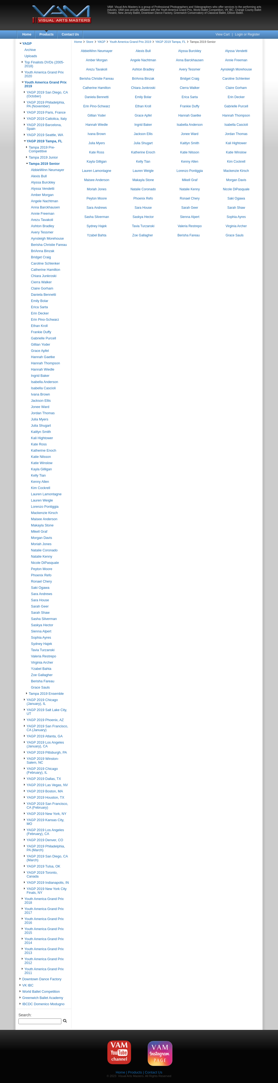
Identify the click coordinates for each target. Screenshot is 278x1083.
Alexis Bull (39, 176)
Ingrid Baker (40, 376)
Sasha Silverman (44, 619)
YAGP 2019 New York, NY (47, 814)
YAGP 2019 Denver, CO (45, 840)
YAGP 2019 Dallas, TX (44, 779)
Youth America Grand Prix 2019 (130, 41)
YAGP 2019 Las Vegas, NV (47, 785)
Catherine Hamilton (45, 270)
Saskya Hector (42, 625)
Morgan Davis (41, 538)
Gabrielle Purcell (43, 338)
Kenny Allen (40, 482)
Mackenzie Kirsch (44, 513)
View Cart (223, 34)
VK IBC (27, 985)
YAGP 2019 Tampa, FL (44, 141)
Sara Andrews (41, 594)
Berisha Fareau (42, 681)
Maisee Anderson (44, 519)
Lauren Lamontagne (46, 494)
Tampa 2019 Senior (44, 164)
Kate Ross (39, 444)
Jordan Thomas (43, 413)
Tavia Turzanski (43, 650)
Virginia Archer (42, 662)
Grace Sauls (40, 687)
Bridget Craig (41, 257)
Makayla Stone (42, 525)
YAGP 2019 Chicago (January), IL (42, 702)
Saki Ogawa (40, 588)
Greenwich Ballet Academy (42, 998)
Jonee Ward (40, 407)
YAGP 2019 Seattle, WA (45, 135)
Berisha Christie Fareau (49, 245)
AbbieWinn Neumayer (47, 170)
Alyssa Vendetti (42, 189)
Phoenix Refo (41, 575)
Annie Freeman (42, 214)
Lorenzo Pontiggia (45, 507)
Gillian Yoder (40, 344)
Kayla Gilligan (41, 469)
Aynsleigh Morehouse (47, 238)
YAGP (27, 44)
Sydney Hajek (41, 644)
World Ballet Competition (41, 992)
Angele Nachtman (44, 201)
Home (26, 34)
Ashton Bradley (42, 226)
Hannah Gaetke (43, 357)
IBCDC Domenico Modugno (43, 1004)
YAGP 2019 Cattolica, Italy (47, 119)
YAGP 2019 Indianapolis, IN (48, 883)
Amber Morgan (42, 195)
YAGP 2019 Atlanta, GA (45, 736)
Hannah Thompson (45, 363)
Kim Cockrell (40, 488)
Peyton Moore (41, 569)
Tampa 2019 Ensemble (46, 694)
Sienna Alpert (41, 631)
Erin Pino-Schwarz (45, 320)
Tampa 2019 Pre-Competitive (42, 149)
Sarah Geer (40, 606)
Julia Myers (39, 419)
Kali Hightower (42, 438)
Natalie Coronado (44, 550)
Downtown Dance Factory (41, 979)
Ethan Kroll (39, 326)
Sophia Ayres (41, 637)
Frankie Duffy (41, 332)
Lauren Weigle (42, 500)
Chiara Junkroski (43, 276)
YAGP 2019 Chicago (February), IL (42, 771)
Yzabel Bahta (41, 669)
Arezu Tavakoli (42, 220)
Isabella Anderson (44, 382)
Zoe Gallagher (42, 675)
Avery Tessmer (42, 232)
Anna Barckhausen (45, 207)
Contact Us (70, 34)
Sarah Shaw (40, 613)
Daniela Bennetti (43, 295)
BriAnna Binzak (42, 251)
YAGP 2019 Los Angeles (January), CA (45, 744)
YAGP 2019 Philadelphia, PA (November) (46, 104)
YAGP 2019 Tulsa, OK (43, 866)
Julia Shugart (41, 426)
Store (89, 41)
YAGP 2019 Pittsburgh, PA (47, 752)
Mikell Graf (39, 532)
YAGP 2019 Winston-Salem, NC (43, 760)
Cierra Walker (41, 282)
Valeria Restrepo (43, 656)
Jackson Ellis (41, 401)
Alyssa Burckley (43, 182)
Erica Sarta (39, 307)
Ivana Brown (40, 394)
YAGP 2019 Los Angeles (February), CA (45, 832)
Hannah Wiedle (42, 369)
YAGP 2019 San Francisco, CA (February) (47, 805)
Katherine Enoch (43, 450)
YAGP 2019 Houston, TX (45, 797)
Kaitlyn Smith (41, 432)
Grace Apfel (40, 351)
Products (46, 34)
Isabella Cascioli (43, 388)
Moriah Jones (41, 544)
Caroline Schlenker (45, 263)
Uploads (30, 56)
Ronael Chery (41, 581)
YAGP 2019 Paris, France (46, 112)
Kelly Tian (38, 475)
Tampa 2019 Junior (43, 157)
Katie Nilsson (41, 457)
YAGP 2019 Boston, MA (45, 791)
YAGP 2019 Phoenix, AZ (45, 720)
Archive (30, 50)
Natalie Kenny (41, 556)
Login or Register (247, 34)
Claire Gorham (42, 288)
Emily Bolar (39, 301)
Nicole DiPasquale (45, 563)
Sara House (40, 600)
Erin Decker (40, 313)
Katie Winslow (41, 463)
